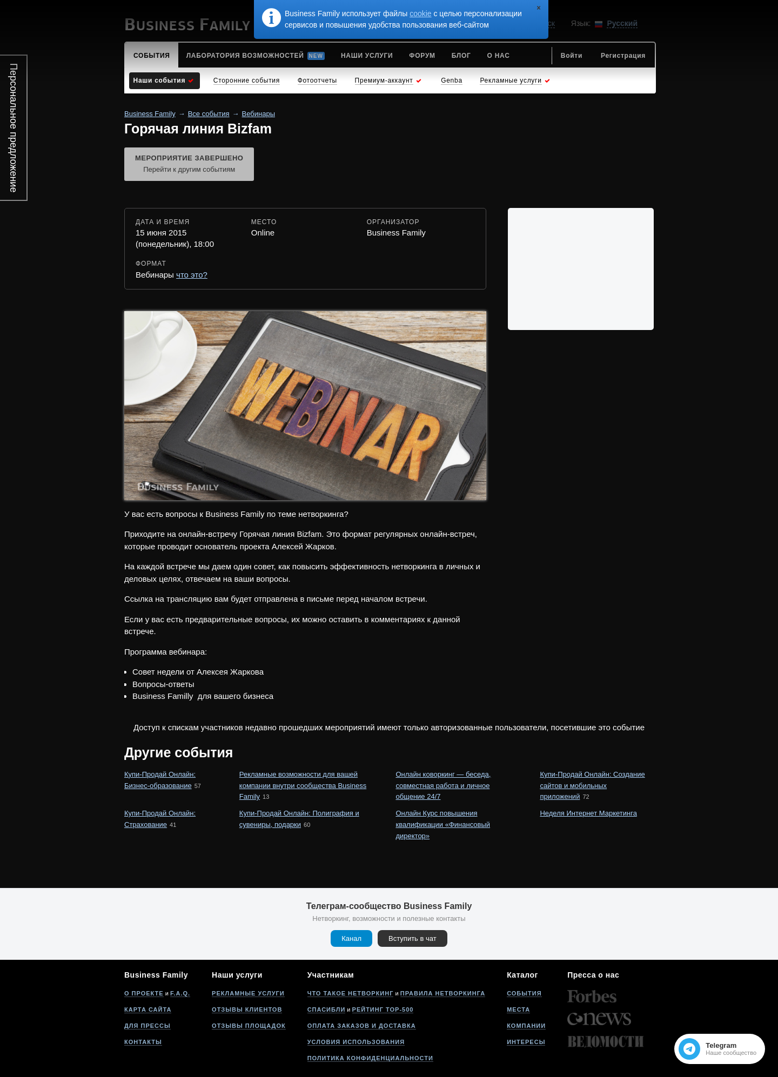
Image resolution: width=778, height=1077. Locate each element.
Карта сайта (147, 1009)
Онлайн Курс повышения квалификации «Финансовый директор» (442, 824)
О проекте (144, 993)
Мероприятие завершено (189, 165)
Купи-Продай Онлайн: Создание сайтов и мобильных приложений (592, 785)
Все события (209, 114)
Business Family (150, 114)
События (524, 993)
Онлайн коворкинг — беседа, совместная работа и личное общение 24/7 (443, 785)
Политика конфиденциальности (370, 1058)
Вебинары (258, 114)
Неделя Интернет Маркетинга (588, 813)
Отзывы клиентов (247, 1009)
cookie (420, 13)
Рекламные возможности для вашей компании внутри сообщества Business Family (302, 785)
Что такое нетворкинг (350, 993)
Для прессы (147, 1025)
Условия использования (356, 1042)
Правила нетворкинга (442, 993)
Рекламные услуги (248, 993)
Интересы (526, 1042)
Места (518, 1009)
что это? (191, 274)
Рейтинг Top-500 (383, 1009)
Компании (526, 1025)
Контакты (143, 1042)
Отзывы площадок (249, 1025)
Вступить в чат (412, 938)
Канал (351, 938)
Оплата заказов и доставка (361, 1025)
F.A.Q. (180, 993)
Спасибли (326, 1009)
